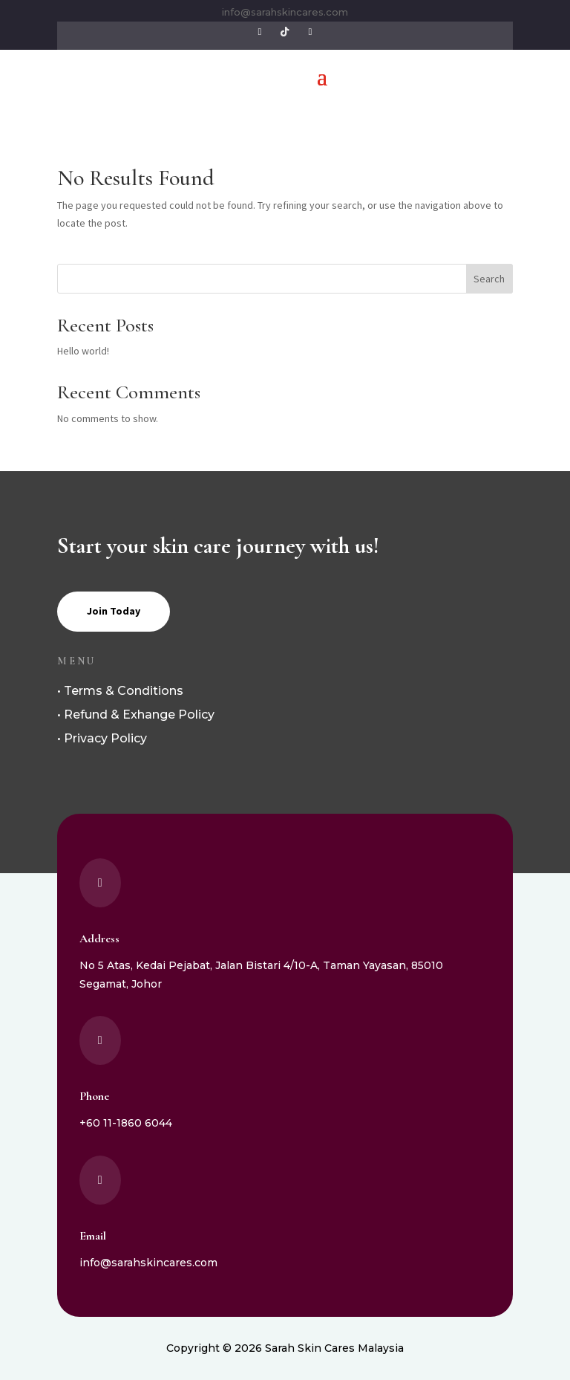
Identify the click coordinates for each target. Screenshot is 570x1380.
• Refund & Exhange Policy (135, 714)
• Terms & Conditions (120, 691)
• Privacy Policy (102, 738)
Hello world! (83, 350)
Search (489, 278)
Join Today (113, 611)
